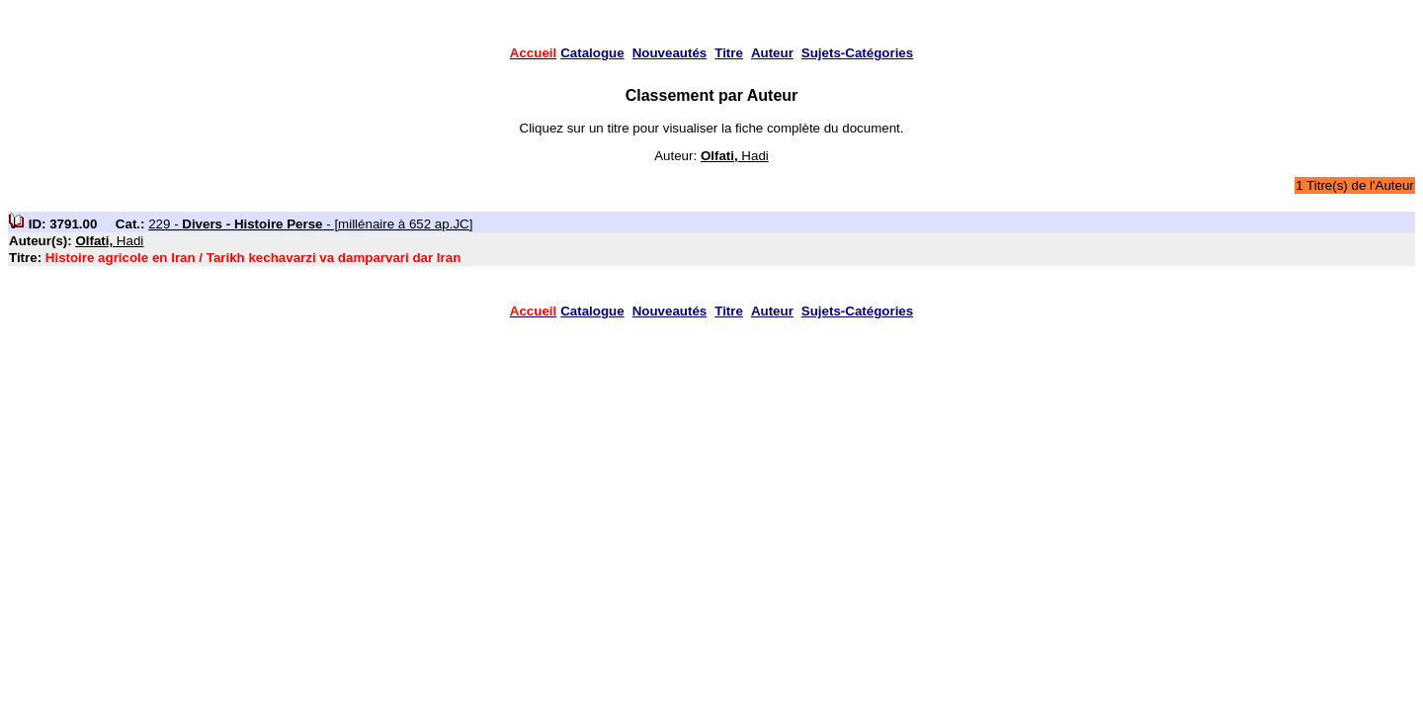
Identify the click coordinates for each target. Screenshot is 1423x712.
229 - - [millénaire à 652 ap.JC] (310, 224)
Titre (728, 52)
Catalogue (592, 52)
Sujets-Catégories (857, 52)
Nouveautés (670, 52)
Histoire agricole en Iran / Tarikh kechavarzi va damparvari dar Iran (253, 257)
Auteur (772, 52)
